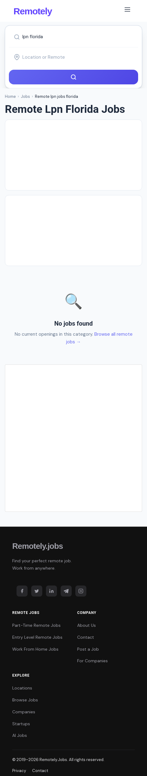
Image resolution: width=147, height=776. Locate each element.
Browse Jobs (25, 700)
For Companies (92, 660)
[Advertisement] (73, 155)
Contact (85, 637)
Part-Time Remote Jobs (36, 625)
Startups (21, 723)
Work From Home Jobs (35, 649)
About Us (86, 625)
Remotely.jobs (37, 546)
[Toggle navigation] (127, 10)
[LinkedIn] (51, 591)
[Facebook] (22, 591)
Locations (22, 688)
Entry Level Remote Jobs (37, 637)
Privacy (19, 770)
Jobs (25, 96)
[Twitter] (36, 591)
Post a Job (88, 649)
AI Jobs (19, 735)
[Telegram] (66, 591)
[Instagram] (80, 591)
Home (10, 96)
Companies (23, 712)
